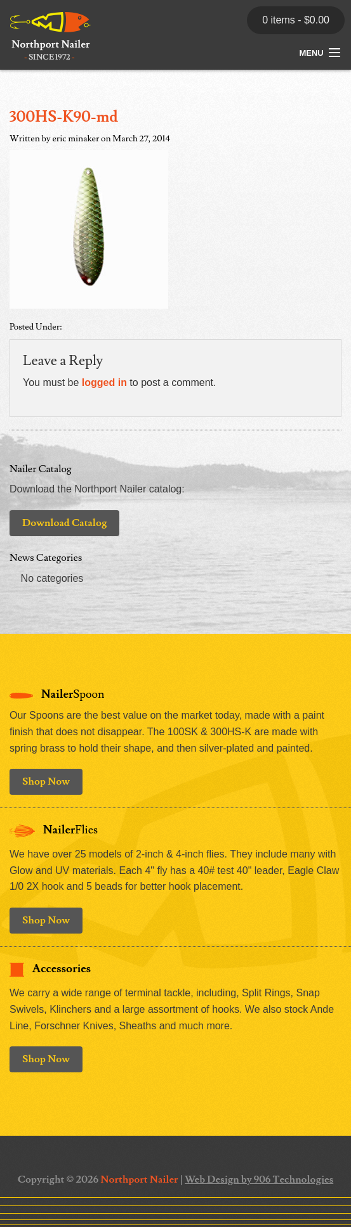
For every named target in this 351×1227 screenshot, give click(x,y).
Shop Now (46, 781)
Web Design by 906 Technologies (259, 1179)
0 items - (295, 20)
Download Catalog (64, 523)
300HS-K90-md (64, 117)
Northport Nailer (139, 1179)
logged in (104, 382)
